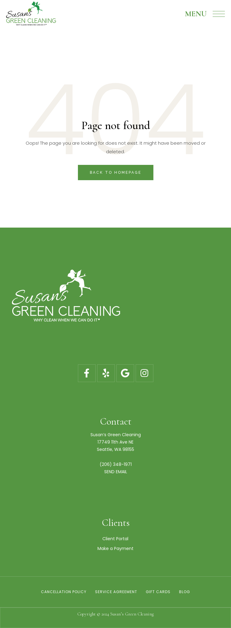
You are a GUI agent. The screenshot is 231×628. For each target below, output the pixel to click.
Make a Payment (115, 548)
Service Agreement (116, 591)
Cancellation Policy (63, 591)
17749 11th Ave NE (115, 442)
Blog (184, 591)
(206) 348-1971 (116, 464)
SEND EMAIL (115, 472)
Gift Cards (158, 591)
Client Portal (115, 539)
